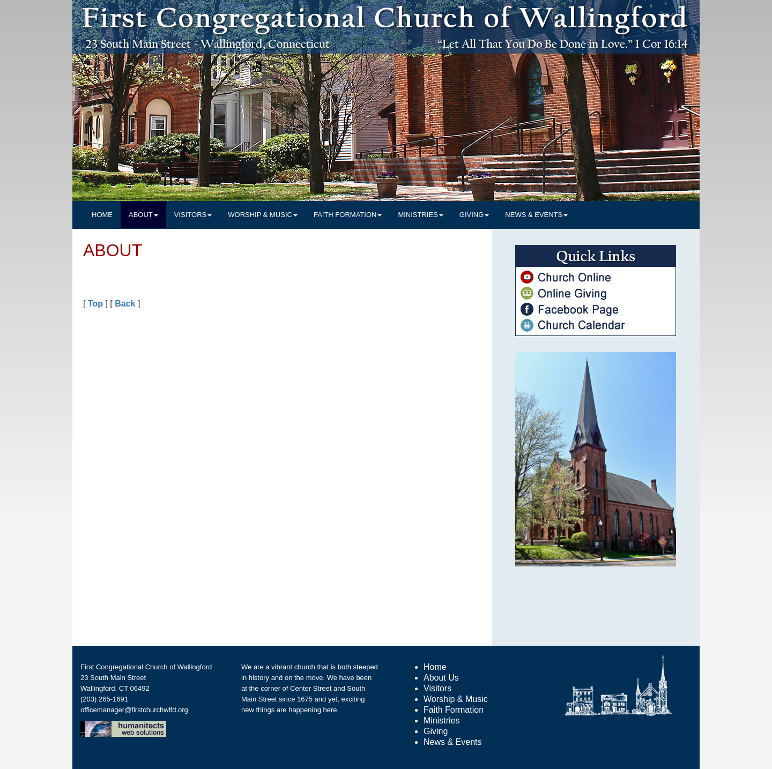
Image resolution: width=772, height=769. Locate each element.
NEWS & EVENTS (536, 215)
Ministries (442, 720)
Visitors (437, 688)
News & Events (452, 741)
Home (435, 666)
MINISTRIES (420, 215)
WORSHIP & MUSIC (263, 215)
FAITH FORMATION (348, 215)
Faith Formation (454, 709)
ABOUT (143, 215)
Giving (436, 731)
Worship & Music (456, 699)
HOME (102, 215)
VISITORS (193, 215)
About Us (441, 677)
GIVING (474, 215)
